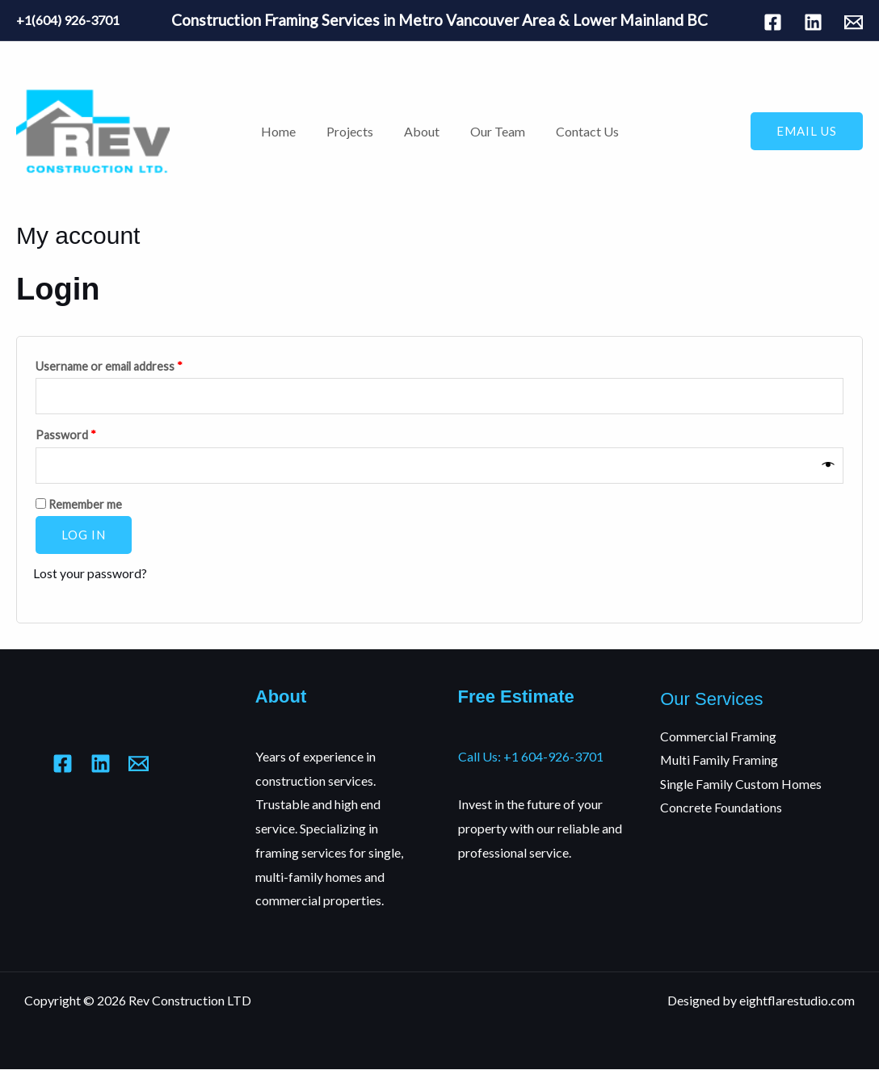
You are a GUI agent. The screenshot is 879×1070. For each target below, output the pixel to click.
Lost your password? (90, 573)
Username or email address (132, 364)
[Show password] (828, 465)
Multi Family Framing (719, 760)
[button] (807, 131)
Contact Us (577, 131)
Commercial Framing (718, 737)
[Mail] (853, 22)
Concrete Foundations (721, 808)
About (422, 131)
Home (288, 131)
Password (89, 433)
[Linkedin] (813, 22)
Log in (83, 535)
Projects (354, 131)
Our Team (492, 131)
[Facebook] (772, 22)
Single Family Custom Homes (741, 784)
